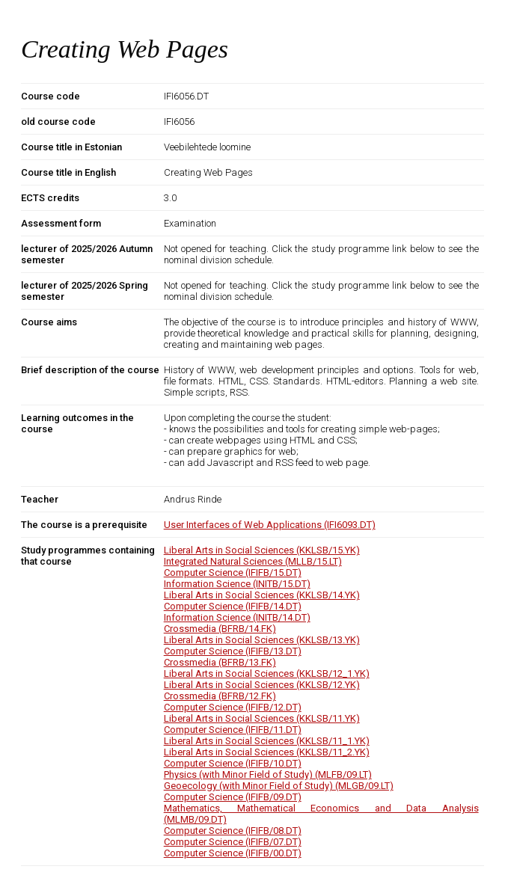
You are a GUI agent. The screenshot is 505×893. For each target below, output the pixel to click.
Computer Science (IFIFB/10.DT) (233, 763)
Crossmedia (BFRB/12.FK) (220, 696)
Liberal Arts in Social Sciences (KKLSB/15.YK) (262, 550)
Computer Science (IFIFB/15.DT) (233, 572)
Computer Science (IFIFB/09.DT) (233, 797)
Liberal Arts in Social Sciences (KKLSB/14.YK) (262, 595)
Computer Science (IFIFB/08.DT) (233, 830)
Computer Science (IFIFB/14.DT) (233, 606)
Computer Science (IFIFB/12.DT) (233, 707)
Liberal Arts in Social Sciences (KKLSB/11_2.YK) (267, 752)
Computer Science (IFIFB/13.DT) (233, 651)
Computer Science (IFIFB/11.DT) (233, 729)
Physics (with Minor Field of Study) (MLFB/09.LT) (268, 774)
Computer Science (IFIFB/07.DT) (233, 841)
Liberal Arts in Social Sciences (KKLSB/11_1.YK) (267, 740)
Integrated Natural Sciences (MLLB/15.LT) (253, 561)
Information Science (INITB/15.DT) (237, 583)
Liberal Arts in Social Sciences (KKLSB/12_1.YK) (267, 673)
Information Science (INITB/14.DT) (237, 617)
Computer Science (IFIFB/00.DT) (233, 853)
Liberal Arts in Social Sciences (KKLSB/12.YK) (262, 684)
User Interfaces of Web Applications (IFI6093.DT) (270, 524)
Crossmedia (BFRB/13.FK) (220, 662)
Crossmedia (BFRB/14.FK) (220, 628)
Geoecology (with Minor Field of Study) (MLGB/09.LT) (279, 785)
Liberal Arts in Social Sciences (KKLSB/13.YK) (262, 639)
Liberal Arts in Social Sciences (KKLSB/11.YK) (262, 718)
